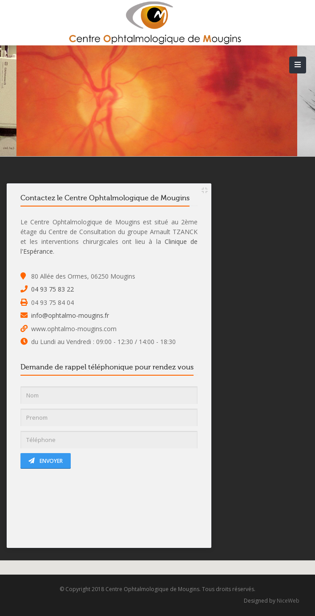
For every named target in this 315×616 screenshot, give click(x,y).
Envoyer (45, 461)
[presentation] (88, 507)
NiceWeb (288, 600)
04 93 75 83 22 (52, 289)
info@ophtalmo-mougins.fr (70, 315)
